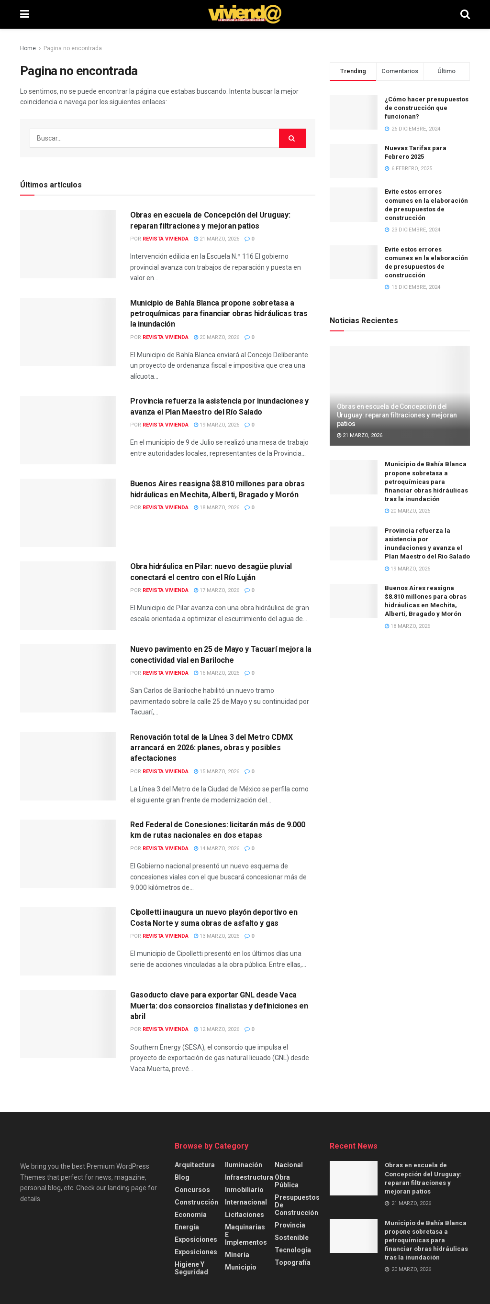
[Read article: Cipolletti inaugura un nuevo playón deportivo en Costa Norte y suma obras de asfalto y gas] (68, 941)
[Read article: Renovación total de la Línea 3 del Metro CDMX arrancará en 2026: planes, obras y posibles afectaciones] (68, 766)
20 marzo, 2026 (216, 337)
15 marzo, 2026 (216, 771)
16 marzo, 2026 (216, 673)
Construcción (196, 1202)
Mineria (237, 1255)
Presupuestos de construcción (297, 1205)
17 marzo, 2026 (216, 590)
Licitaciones (244, 1214)
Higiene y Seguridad (191, 1268)
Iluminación (243, 1165)
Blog (182, 1177)
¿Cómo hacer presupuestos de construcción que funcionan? (426, 108)
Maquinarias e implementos (246, 1234)
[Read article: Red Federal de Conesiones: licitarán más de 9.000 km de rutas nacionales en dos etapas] (68, 854)
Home (28, 48)
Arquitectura (195, 1165)
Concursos (192, 1190)
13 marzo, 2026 (216, 936)
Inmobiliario (244, 1190)
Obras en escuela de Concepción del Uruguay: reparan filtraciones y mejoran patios (397, 415)
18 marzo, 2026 (216, 507)
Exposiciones (196, 1239)
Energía (187, 1227)
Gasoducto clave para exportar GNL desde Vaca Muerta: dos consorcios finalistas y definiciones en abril (219, 1005)
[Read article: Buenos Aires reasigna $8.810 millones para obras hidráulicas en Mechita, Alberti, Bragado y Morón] (68, 513)
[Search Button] (465, 14)
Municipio (240, 1267)
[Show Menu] (24, 14)
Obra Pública (287, 1181)
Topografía (293, 1262)
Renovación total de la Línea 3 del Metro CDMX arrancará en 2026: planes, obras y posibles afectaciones (211, 748)
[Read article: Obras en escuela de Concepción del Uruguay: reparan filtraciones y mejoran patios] (68, 244)
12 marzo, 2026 (216, 1029)
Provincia (290, 1225)
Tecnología (293, 1250)
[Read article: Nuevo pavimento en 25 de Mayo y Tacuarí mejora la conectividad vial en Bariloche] (68, 678)
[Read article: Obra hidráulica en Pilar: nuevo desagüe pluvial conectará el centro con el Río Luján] (68, 595)
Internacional (246, 1202)
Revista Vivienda (166, 239)
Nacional (289, 1165)
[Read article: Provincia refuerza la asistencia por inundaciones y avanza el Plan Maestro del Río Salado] (68, 430)
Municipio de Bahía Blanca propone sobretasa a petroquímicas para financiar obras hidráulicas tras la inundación (219, 313)
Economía (191, 1214)
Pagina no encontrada (73, 48)
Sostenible (292, 1237)
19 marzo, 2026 (216, 425)
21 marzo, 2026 (216, 239)
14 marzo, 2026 (216, 848)
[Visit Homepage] (245, 14)
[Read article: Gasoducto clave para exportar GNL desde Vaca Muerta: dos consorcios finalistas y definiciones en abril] (68, 1024)
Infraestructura (249, 1177)
